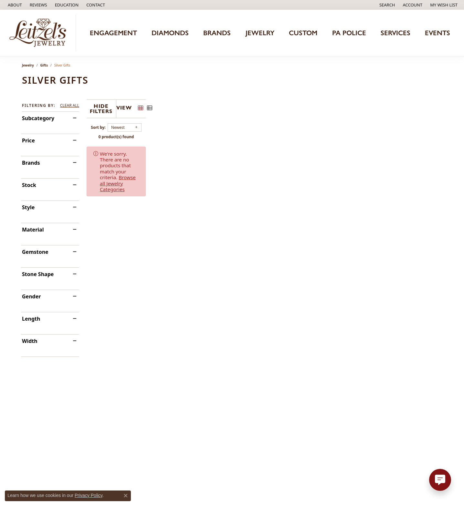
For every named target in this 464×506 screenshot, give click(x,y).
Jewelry (260, 33)
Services (395, 33)
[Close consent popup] (126, 496)
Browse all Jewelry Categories (271, 152)
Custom (303, 33)
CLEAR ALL (69, 106)
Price (28, 140)
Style (28, 207)
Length (31, 318)
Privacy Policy (88, 495)
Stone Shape (38, 274)
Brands (217, 33)
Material (33, 229)
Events (437, 33)
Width (29, 341)
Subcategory (38, 118)
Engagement (113, 33)
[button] (66, 5)
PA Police (349, 33)
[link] (14, 5)
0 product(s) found (264, 135)
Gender (31, 296)
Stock (29, 185)
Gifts (44, 65)
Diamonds (170, 33)
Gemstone (35, 251)
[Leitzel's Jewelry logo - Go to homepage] (39, 33)
